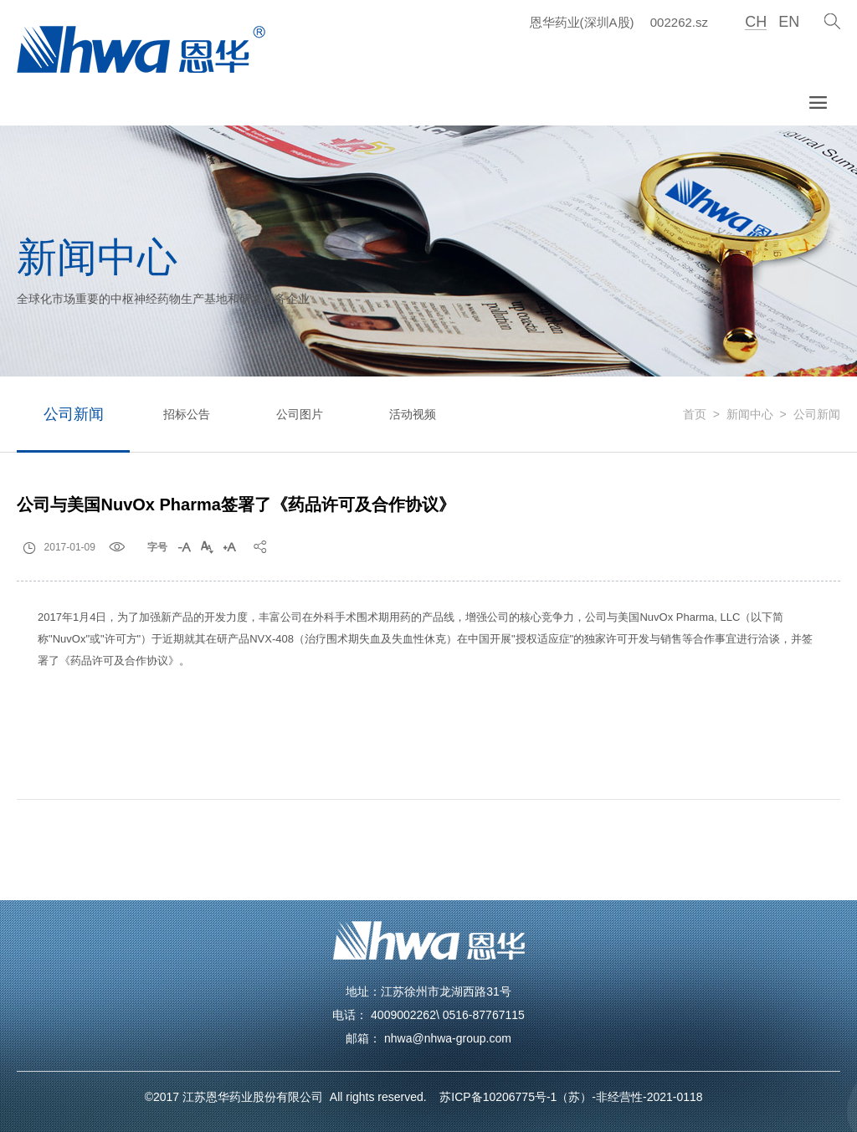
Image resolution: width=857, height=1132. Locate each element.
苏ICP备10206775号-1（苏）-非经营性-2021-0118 (566, 1097)
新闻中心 (749, 414)
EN (788, 21)
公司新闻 (74, 414)
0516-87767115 (484, 1015)
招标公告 (186, 414)
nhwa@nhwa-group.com (447, 1038)
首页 (694, 414)
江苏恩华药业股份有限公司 (256, 1097)
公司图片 (299, 414)
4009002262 (403, 1015)
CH (756, 21)
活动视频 (412, 414)
